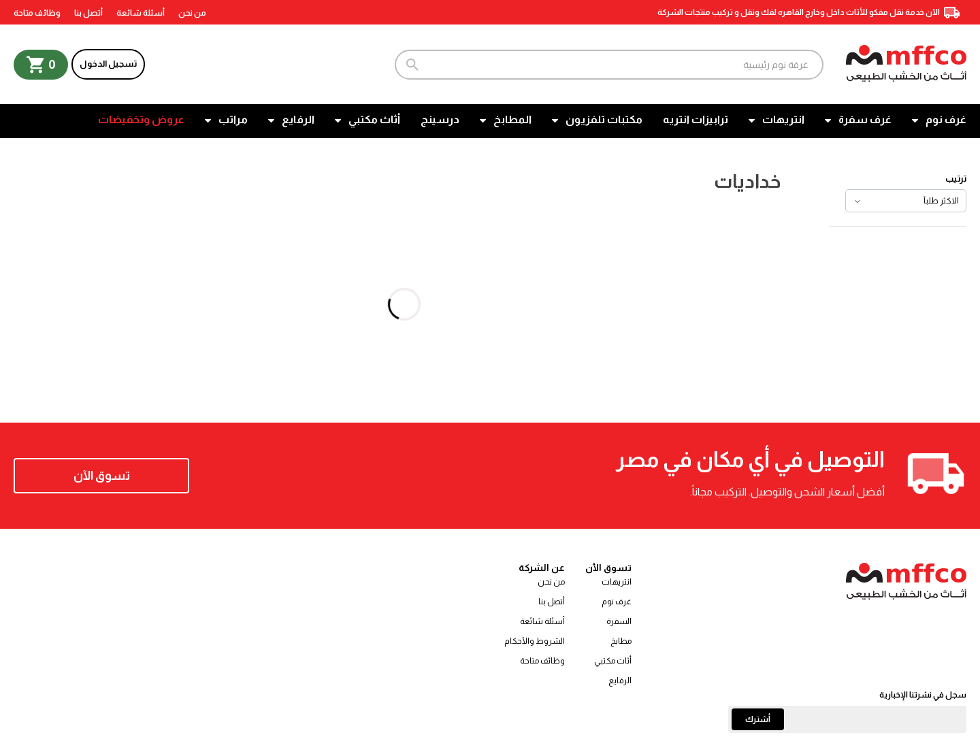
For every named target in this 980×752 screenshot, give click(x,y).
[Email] (847, 719)
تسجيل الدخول (108, 64)
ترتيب (955, 179)
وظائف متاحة (37, 13)
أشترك (757, 719)
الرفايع (298, 119)
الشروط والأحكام (534, 641)
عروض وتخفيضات (141, 119)
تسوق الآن (102, 476)
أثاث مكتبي (374, 119)
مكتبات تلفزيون (604, 119)
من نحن (192, 13)
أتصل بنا (88, 13)
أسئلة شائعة (140, 13)
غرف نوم (946, 119)
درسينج (440, 119)
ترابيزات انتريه (695, 119)
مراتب (233, 119)
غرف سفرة (865, 119)
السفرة (619, 621)
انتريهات (783, 119)
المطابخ (512, 119)
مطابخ (621, 641)
